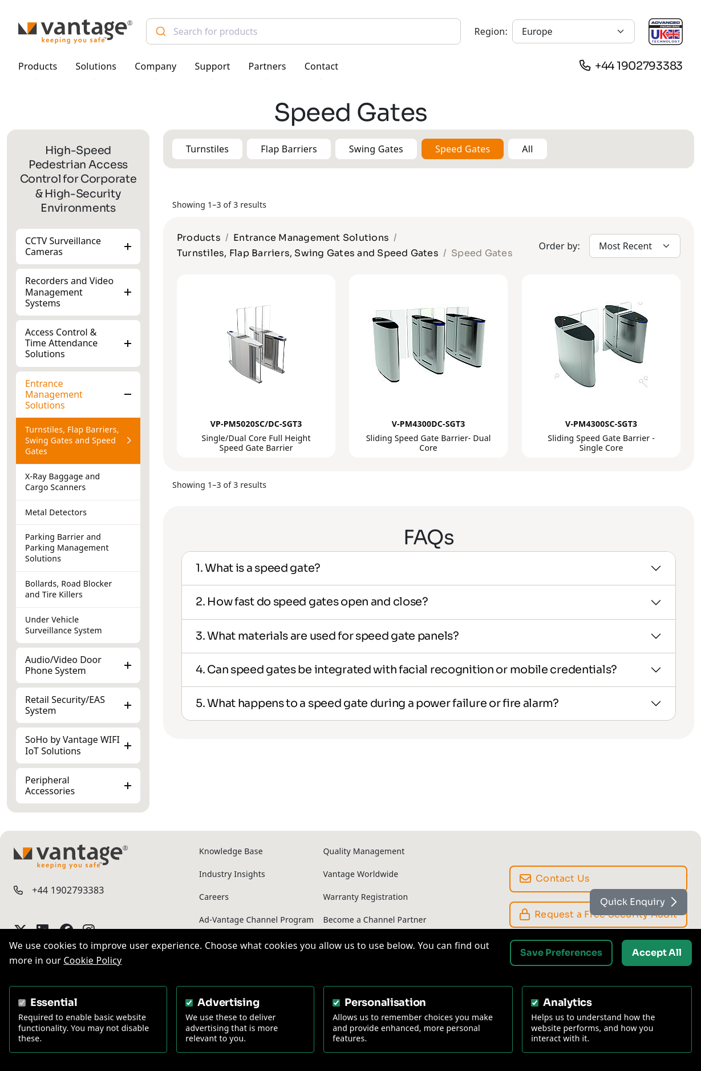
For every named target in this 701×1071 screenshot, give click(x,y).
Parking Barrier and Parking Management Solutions (67, 547)
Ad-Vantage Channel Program (256, 919)
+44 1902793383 (639, 66)
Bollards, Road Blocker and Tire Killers (68, 589)
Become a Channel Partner (374, 919)
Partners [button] (267, 66)
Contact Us (555, 878)
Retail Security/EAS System (65, 705)
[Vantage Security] (75, 31)
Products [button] (37, 66)
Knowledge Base (231, 851)
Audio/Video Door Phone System (63, 664)
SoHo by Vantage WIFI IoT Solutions (72, 745)
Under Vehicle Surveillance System (63, 625)
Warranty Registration (365, 896)
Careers (214, 896)
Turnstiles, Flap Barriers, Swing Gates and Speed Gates (72, 440)
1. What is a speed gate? (258, 568)
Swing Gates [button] (376, 149)
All (527, 149)
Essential (54, 1002)
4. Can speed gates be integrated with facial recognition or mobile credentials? (406, 669)
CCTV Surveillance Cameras (63, 246)
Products (199, 238)
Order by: (559, 246)
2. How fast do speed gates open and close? (312, 602)
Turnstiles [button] (207, 149)
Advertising (228, 1002)
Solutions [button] (95, 66)
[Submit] (160, 31)
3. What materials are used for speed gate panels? (327, 636)
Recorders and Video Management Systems (69, 291)
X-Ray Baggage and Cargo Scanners (62, 481)
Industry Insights (232, 873)
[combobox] (303, 31)
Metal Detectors (56, 511)
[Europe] (573, 31)
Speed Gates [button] (462, 149)
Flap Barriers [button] (289, 149)
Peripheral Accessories (50, 785)
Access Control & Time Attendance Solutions (61, 343)
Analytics (567, 1002)
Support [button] (212, 66)
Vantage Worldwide (360, 873)
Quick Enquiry (638, 902)
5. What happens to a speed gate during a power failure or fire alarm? (377, 703)
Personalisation (385, 1002)
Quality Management (363, 851)
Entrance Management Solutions (54, 394)
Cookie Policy (93, 960)
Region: (491, 31)
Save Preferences (561, 953)
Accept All (657, 953)
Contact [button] (322, 66)
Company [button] (155, 66)
